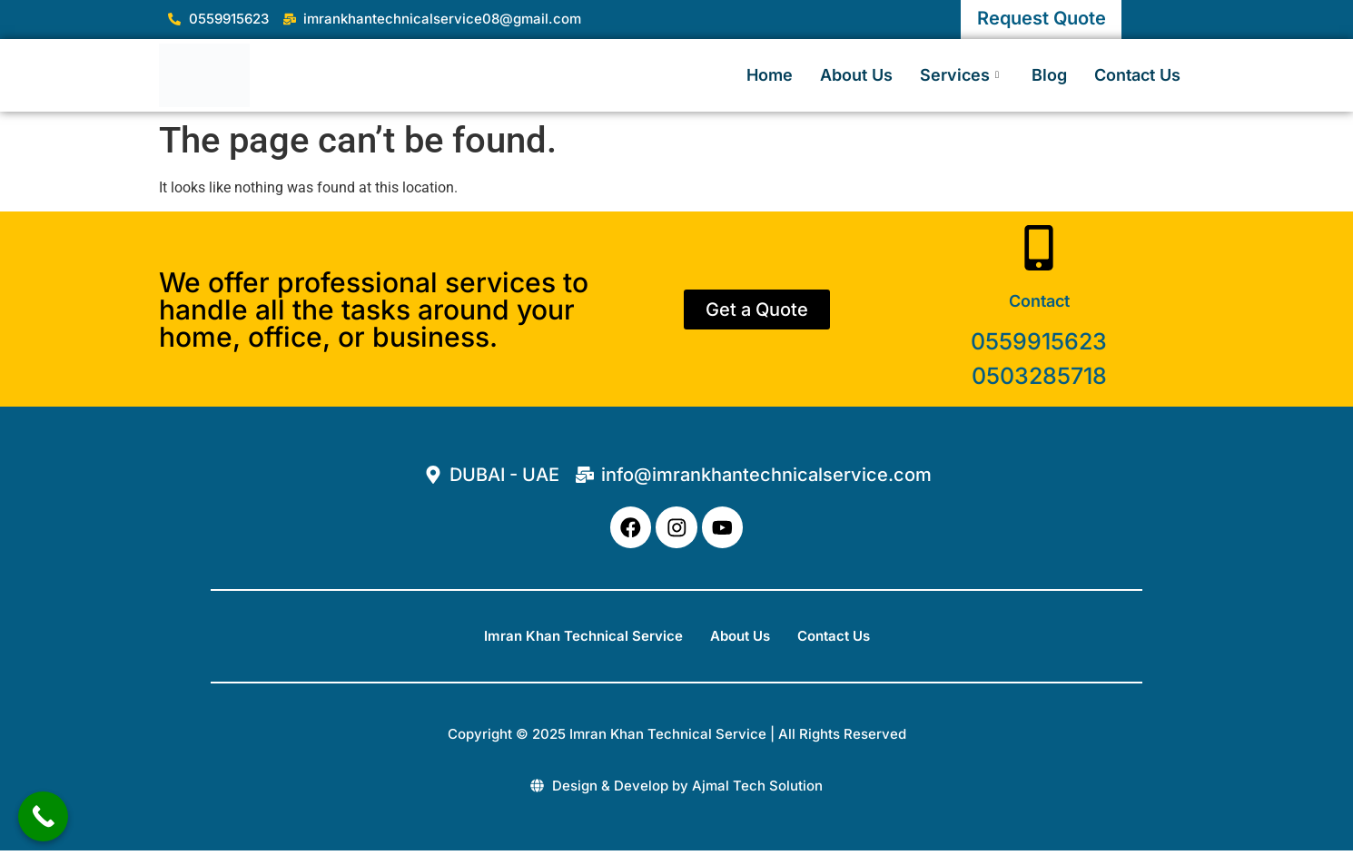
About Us (856, 74)
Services (959, 74)
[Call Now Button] (43, 816)
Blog (1049, 74)
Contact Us (1137, 74)
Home (769, 74)
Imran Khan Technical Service (583, 639)
